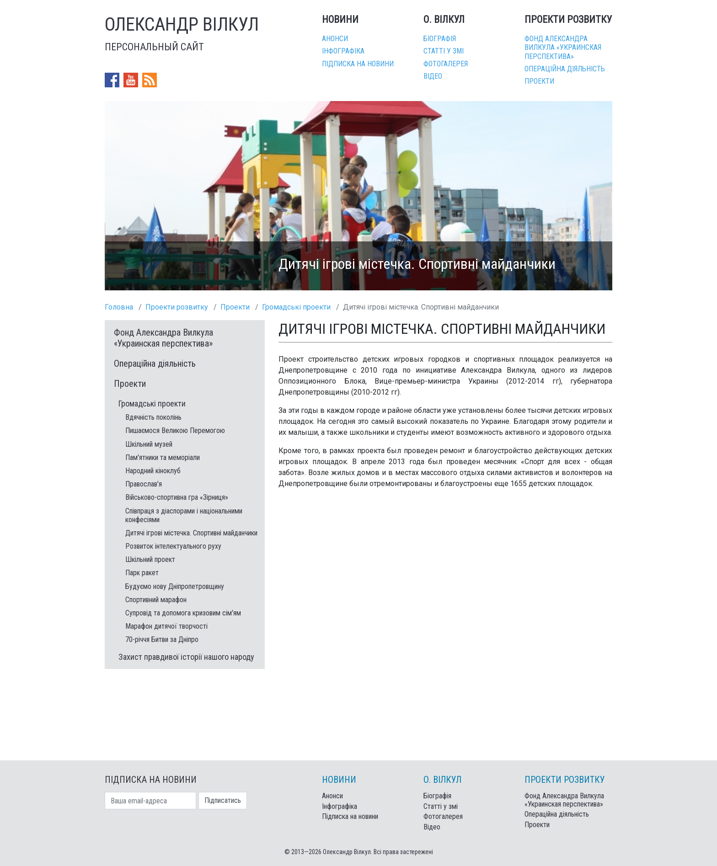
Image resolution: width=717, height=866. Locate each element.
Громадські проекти (296, 307)
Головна (119, 307)
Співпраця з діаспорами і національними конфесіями (183, 515)
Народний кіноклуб (153, 470)
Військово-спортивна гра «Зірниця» (176, 497)
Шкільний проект (150, 559)
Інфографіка (343, 51)
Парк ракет (142, 572)
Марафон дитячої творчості (166, 626)
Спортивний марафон (156, 599)
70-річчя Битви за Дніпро (161, 639)
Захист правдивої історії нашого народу (186, 657)
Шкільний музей (148, 444)
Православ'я (143, 484)
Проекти (539, 81)
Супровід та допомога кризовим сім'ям (183, 613)
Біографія (439, 38)
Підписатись (222, 800)
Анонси (335, 38)
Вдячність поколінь (153, 417)
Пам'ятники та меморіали (162, 457)
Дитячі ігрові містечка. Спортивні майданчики (191, 533)
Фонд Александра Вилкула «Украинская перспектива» (562, 47)
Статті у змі (443, 51)
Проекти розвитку (176, 307)
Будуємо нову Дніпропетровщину (174, 586)
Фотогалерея (445, 63)
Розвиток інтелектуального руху (173, 546)
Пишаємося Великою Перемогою (175, 430)
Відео (432, 76)
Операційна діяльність (564, 68)
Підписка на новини (358, 63)
